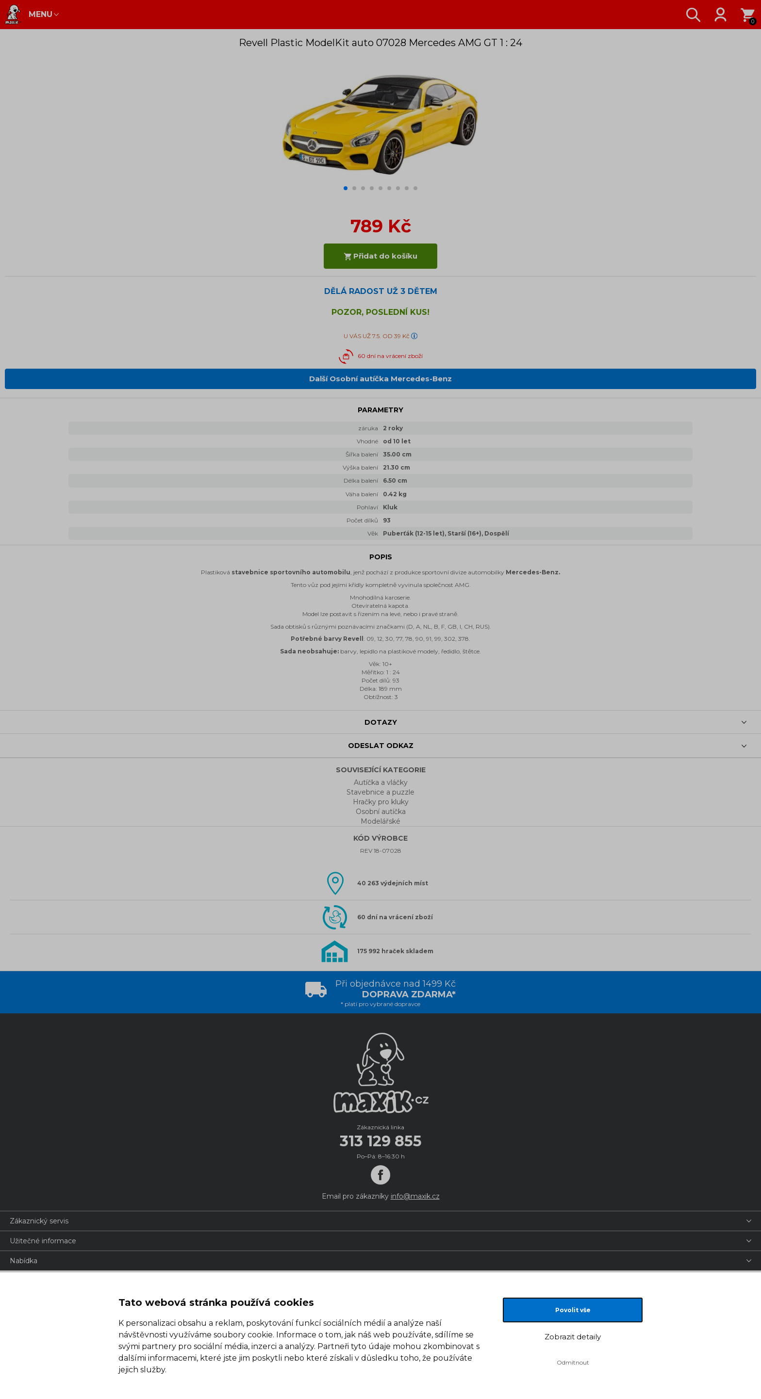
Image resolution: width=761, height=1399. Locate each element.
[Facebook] (380, 1175)
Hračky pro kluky (381, 801)
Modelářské (380, 821)
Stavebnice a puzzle (380, 792)
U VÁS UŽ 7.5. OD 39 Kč (377, 336)
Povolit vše (573, 1310)
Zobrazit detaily (573, 1336)
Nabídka (23, 1260)
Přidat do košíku (380, 255)
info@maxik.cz (415, 1196)
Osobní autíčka (381, 811)
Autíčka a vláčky (381, 782)
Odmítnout (573, 1362)
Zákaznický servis (39, 1221)
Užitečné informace (43, 1240)
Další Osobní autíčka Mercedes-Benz (380, 378)
